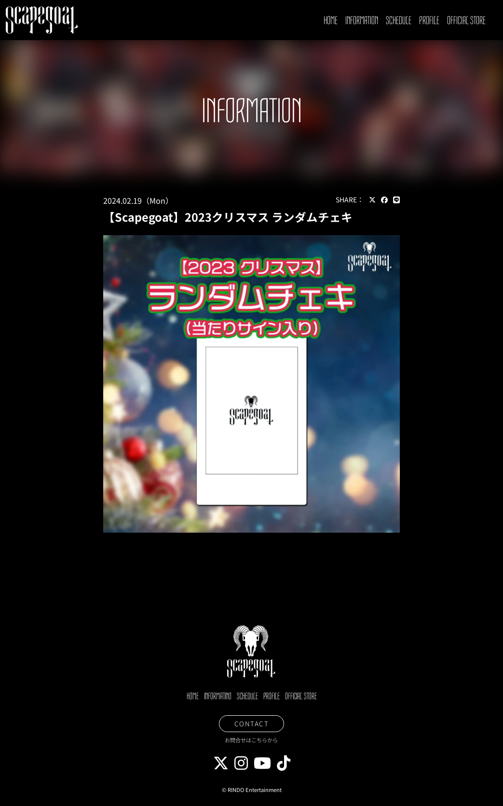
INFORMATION (361, 20)
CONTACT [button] (251, 723)
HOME (331, 20)
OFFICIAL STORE (466, 20)
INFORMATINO (217, 696)
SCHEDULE (398, 20)
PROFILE (429, 20)
